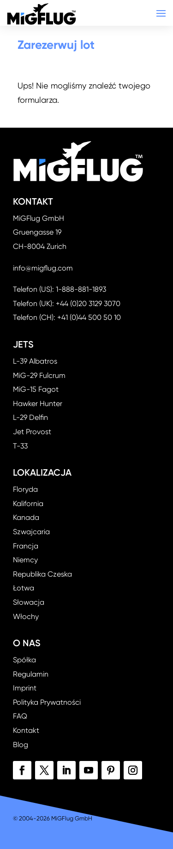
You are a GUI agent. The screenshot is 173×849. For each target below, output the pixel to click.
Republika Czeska (42, 574)
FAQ (20, 716)
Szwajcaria (31, 531)
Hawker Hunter (37, 403)
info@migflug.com (43, 268)
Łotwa (23, 588)
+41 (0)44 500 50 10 (89, 317)
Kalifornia (28, 503)
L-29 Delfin (30, 417)
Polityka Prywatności (47, 702)
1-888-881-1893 (81, 289)
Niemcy (25, 559)
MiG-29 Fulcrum (39, 375)
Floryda (25, 489)
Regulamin (30, 674)
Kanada (26, 517)
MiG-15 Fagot (36, 389)
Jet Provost (32, 431)
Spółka (24, 659)
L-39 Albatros (35, 361)
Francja (25, 546)
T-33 (20, 446)
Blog (20, 744)
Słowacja (28, 602)
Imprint (24, 688)
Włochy (26, 616)
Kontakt (26, 730)
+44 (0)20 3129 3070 (88, 303)
